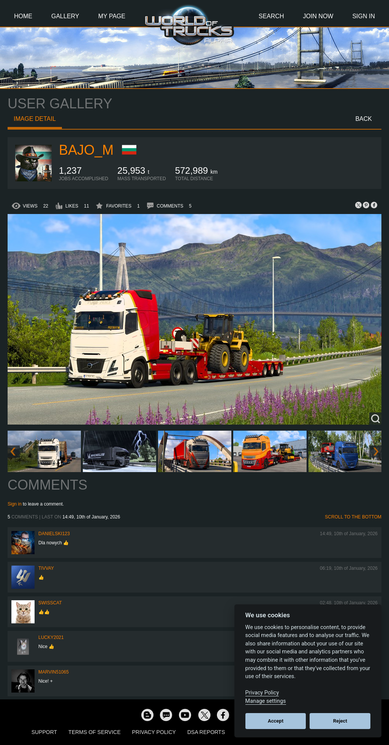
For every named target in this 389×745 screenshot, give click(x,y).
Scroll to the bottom (353, 517)
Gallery (65, 16)
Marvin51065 (53, 672)
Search (271, 16)
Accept (275, 721)
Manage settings (265, 701)
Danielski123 (54, 533)
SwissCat (50, 603)
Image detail (35, 119)
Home (23, 16)
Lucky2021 (51, 637)
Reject (340, 721)
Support (44, 732)
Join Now (318, 16)
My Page (111, 16)
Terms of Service (94, 732)
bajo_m (86, 150)
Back (363, 119)
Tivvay (46, 568)
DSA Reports (206, 732)
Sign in (15, 504)
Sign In (363, 16)
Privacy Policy (154, 732)
